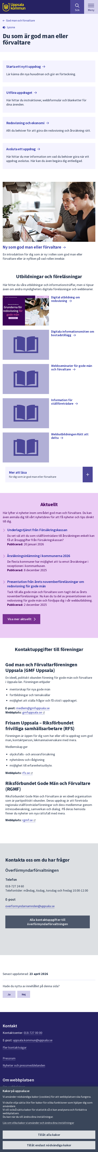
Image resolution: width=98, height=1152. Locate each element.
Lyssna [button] (11, 27)
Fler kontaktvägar (15, 1047)
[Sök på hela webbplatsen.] (77, 7)
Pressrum (9, 1058)
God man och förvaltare (20, 20)
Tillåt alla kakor (49, 1135)
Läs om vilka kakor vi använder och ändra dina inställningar (38, 1123)
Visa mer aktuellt (22, 619)
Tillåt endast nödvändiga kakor (49, 1145)
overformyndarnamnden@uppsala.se (30, 906)
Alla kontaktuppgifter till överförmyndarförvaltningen (47, 922)
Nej (24, 994)
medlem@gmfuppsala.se (33, 708)
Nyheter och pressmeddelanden (24, 1065)
